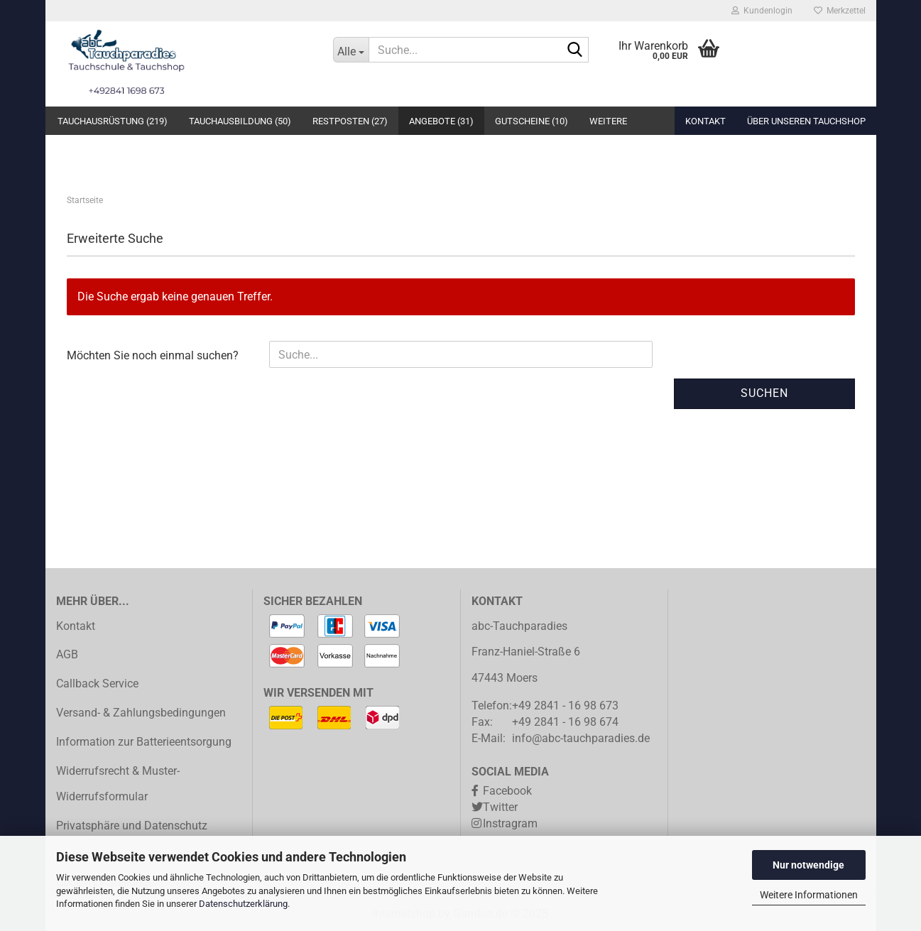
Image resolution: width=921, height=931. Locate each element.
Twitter (500, 807)
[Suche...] (351, 49)
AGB (67, 654)
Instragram (510, 823)
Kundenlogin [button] (761, 11)
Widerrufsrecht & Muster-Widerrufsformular (118, 784)
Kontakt (705, 121)
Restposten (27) (350, 121)
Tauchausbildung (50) (240, 121)
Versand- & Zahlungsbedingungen (141, 712)
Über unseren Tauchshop (806, 121)
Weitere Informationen (809, 894)
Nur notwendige (808, 865)
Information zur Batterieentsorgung (143, 741)
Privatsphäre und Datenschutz (131, 825)
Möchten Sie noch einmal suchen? (153, 355)
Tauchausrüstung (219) (113, 121)
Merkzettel (840, 11)
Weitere (608, 121)
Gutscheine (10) (531, 121)
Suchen (764, 393)
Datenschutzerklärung (243, 903)
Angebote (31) (441, 121)
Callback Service (97, 683)
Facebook (507, 790)
